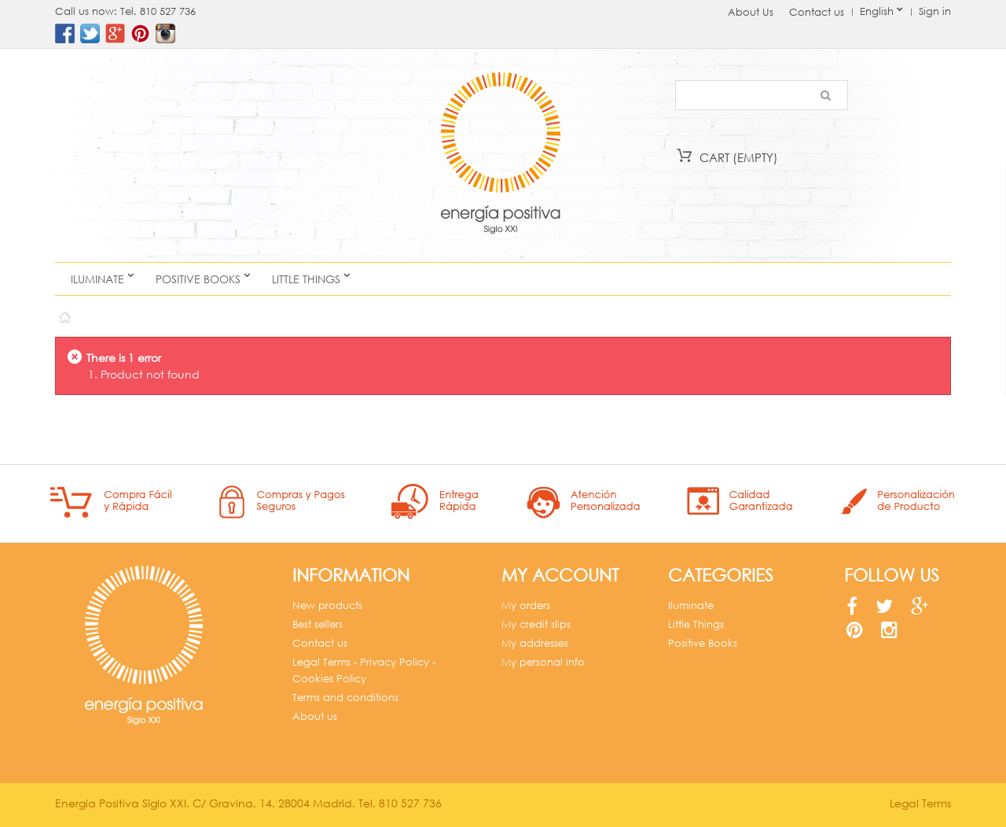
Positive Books (198, 278)
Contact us (816, 12)
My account (560, 575)
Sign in (935, 11)
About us (314, 716)
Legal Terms (920, 803)
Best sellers (317, 624)
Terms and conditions (345, 697)
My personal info (543, 662)
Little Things (306, 278)
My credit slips (536, 624)
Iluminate (97, 278)
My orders (525, 605)
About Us (750, 12)
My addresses (534, 643)
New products (327, 605)
